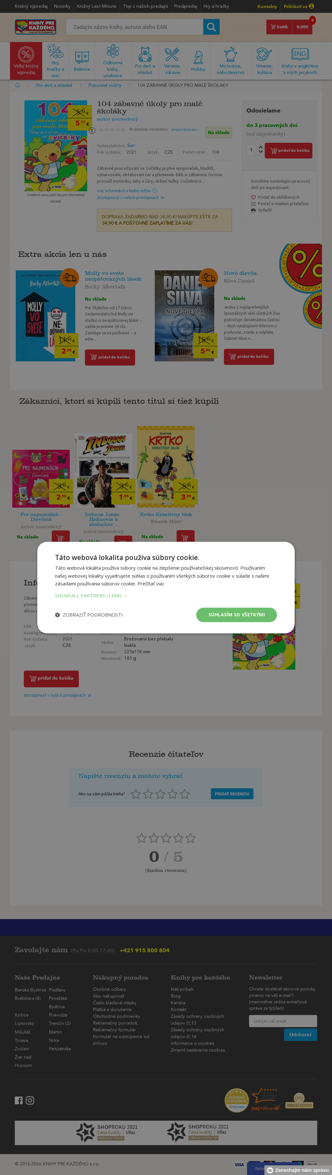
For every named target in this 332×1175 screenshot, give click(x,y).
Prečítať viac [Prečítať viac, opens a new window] (150, 584)
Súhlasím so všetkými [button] (236, 614)
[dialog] (166, 587)
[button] (166, 595)
